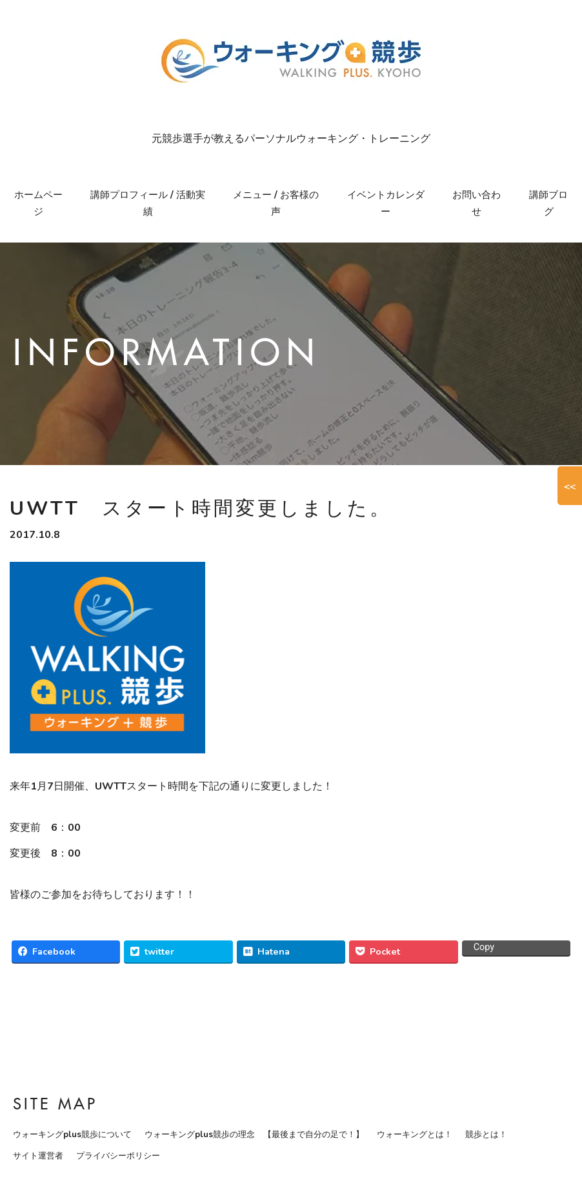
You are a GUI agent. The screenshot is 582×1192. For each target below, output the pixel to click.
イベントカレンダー (386, 203)
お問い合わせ (476, 203)
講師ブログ (548, 203)
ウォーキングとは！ (414, 1134)
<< (570, 485)
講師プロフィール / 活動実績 (147, 203)
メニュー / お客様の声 (276, 203)
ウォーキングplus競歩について (72, 1134)
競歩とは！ (486, 1134)
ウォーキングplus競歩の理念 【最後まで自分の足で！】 (254, 1134)
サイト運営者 (38, 1156)
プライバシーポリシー (118, 1156)
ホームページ (38, 203)
